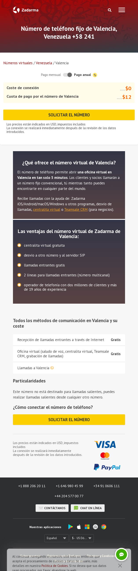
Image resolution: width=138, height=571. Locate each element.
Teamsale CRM (76, 209)
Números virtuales (18, 63)
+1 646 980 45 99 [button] (69, 486)
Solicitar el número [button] (69, 115)
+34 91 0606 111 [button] (106, 486)
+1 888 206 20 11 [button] (31, 486)
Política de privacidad (69, 561)
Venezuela (44, 63)
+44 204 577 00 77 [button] (69, 496)
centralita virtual (46, 209)
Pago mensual (51, 75)
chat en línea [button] (88, 508)
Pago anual (85, 75)
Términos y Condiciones (102, 556)
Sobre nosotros (30, 556)
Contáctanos (52, 508)
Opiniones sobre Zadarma (63, 556)
